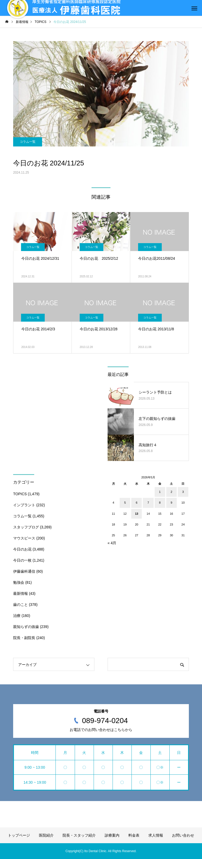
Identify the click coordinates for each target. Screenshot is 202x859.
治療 (17, 615)
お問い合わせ (183, 835)
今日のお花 (22, 549)
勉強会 (18, 582)
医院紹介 (46, 835)
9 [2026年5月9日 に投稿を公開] (171, 502)
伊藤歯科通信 (24, 571)
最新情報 (20, 593)
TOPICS (20, 494)
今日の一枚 (22, 560)
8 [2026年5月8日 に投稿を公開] (160, 502)
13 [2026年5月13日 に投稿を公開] (136, 513)
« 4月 (112, 543)
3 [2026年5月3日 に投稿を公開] (183, 491)
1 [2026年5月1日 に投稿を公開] (160, 491)
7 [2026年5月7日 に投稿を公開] (148, 502)
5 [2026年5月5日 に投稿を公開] (125, 502)
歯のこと (20, 604)
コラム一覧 (28, 142)
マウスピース (24, 538)
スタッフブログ (26, 527)
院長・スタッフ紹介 (79, 835)
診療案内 (112, 835)
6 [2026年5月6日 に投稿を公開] (136, 502)
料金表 (133, 835)
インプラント (24, 505)
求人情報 (155, 835)
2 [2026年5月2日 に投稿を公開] (171, 491)
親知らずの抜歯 (26, 627)
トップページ (19, 835)
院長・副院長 (24, 638)
